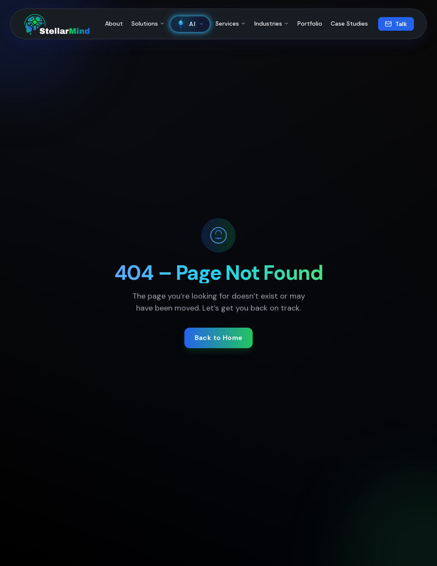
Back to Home (219, 337)
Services (231, 23)
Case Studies (349, 23)
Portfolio (309, 23)
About (114, 23)
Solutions (148, 23)
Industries (271, 23)
